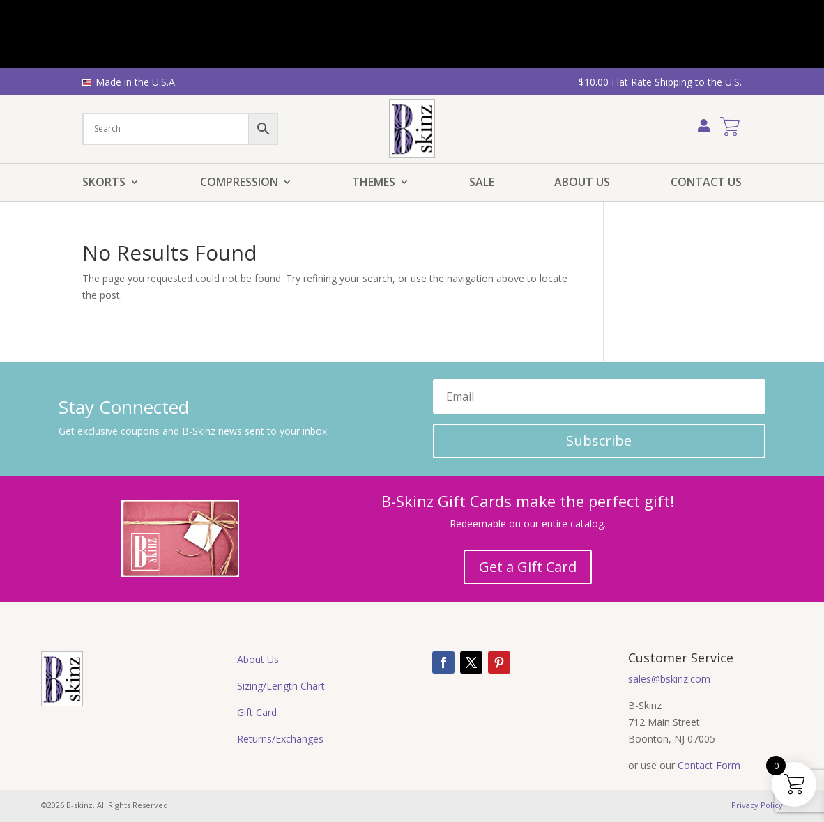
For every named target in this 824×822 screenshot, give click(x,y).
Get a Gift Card (528, 566)
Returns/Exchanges (280, 738)
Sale (481, 183)
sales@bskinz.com (669, 678)
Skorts (103, 183)
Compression (239, 183)
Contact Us (706, 183)
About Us (582, 183)
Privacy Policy (757, 805)
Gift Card (257, 712)
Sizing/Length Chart (281, 685)
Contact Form (709, 765)
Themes (373, 183)
